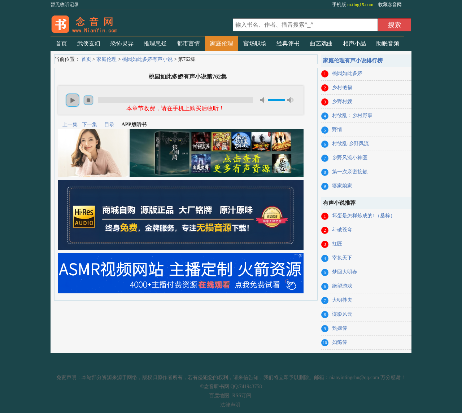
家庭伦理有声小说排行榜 (353, 60)
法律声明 (230, 405)
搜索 (394, 24)
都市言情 (188, 43)
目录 (109, 124)
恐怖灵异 (122, 43)
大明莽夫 (342, 300)
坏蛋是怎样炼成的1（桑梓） (363, 215)
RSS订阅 (241, 395)
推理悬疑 (155, 43)
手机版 (353, 4)
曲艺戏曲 (321, 43)
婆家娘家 (342, 185)
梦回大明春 (344, 272)
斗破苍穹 (342, 229)
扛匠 (337, 244)
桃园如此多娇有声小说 (147, 59)
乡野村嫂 (342, 101)
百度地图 (219, 395)
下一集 (89, 124)
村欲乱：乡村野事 (352, 115)
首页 (61, 43)
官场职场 (254, 43)
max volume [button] (290, 100)
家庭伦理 (221, 43)
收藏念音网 (390, 4)
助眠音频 (387, 43)
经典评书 (288, 43)
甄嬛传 (339, 328)
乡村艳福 (342, 87)
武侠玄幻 (88, 43)
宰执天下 (342, 258)
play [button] (72, 100)
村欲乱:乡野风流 (350, 143)
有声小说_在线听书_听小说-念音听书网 (141, 22)
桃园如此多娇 (347, 73)
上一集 (70, 124)
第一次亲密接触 (349, 171)
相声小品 (354, 43)
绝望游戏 (342, 286)
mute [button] (263, 100)
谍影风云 (342, 314)
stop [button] (88, 100)
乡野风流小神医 (349, 157)
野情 (337, 129)
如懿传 (339, 342)
